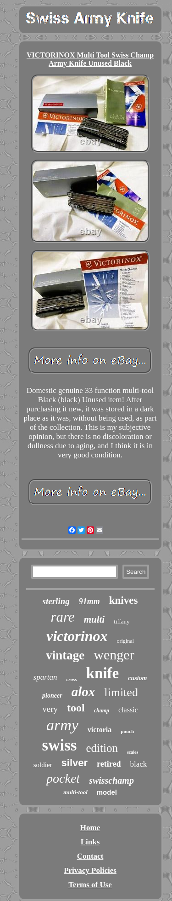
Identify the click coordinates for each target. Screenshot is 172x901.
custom (137, 678)
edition (101, 748)
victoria (99, 730)
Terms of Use (90, 884)
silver (74, 762)
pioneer (52, 695)
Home (90, 827)
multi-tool (75, 792)
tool (76, 708)
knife (102, 673)
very (50, 709)
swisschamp (111, 780)
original (125, 641)
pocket (63, 778)
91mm (89, 601)
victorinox (76, 636)
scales (132, 752)
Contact (90, 856)
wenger (114, 654)
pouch (127, 731)
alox (83, 691)
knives (123, 600)
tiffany (121, 621)
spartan (45, 677)
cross (71, 679)
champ (101, 710)
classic (128, 710)
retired (109, 763)
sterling (56, 601)
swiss (59, 745)
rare (62, 617)
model (107, 792)
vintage (65, 655)
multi (94, 619)
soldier (42, 764)
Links (90, 841)
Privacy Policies (90, 870)
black (138, 764)
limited (121, 692)
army (62, 725)
